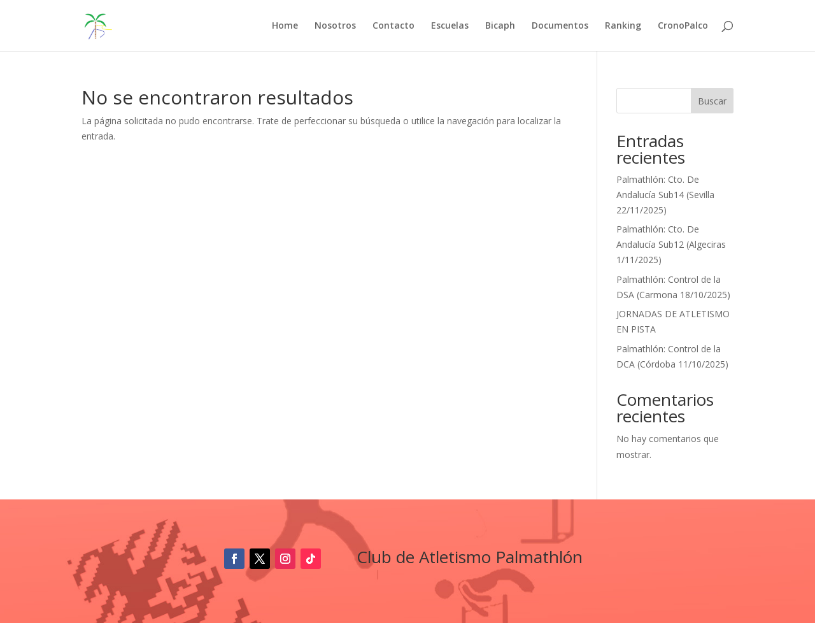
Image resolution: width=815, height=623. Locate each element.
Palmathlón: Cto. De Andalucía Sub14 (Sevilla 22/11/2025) (665, 194)
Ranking (623, 26)
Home (285, 26)
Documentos (560, 26)
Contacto (393, 26)
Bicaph (500, 26)
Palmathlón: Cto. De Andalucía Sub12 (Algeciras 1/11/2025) (671, 244)
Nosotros (335, 26)
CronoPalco (683, 26)
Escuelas (450, 26)
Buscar (712, 101)
